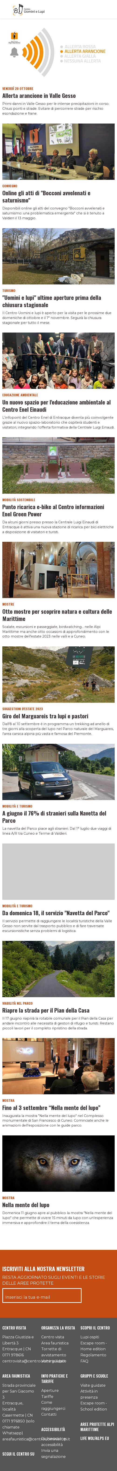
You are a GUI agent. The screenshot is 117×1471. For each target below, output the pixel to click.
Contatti (48, 1414)
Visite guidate (53, 1361)
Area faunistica (55, 1343)
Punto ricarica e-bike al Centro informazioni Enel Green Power (53, 510)
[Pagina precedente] (55, 1236)
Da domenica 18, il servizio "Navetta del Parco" (56, 912)
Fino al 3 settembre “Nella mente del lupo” (51, 1107)
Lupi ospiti (89, 1337)
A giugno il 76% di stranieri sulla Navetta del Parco (54, 816)
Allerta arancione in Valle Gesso (39, 95)
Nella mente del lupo (25, 1204)
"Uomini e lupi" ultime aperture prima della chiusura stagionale (51, 301)
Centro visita (52, 1337)
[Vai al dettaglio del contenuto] (58, 54)
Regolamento (93, 1355)
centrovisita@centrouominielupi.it (34, 1361)
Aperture (50, 1390)
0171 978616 (13, 1355)
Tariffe (47, 1396)
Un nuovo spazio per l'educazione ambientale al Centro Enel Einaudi (56, 405)
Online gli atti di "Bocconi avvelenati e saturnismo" (46, 196)
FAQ (84, 1361)
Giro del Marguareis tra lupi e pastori (45, 716)
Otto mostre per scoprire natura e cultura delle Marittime (57, 615)
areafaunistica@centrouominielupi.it (36, 1439)
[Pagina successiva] (61, 1236)
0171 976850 (13, 1421)
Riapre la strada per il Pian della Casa (45, 1010)
